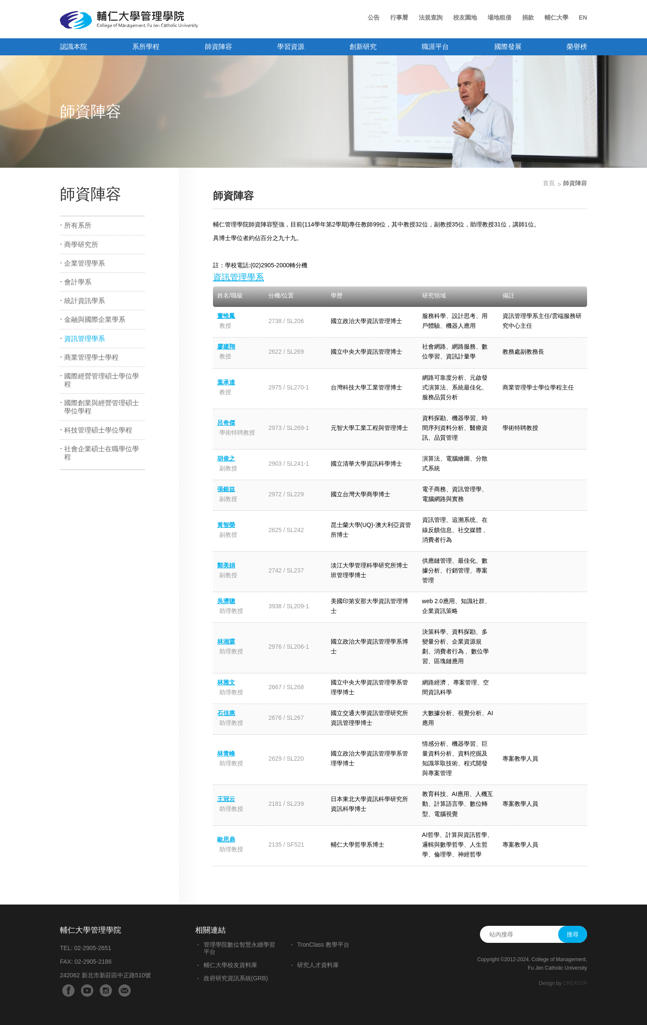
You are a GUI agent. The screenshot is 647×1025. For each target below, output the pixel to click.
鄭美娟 (226, 565)
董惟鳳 (226, 315)
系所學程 (145, 46)
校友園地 (465, 17)
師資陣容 (218, 46)
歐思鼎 (226, 839)
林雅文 (226, 682)
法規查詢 (431, 17)
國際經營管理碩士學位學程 (101, 380)
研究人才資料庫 (318, 965)
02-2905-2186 (92, 961)
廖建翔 (226, 346)
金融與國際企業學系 (94, 319)
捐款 (528, 17)
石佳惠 (226, 713)
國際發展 (508, 46)
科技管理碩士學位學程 (98, 430)
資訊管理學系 (84, 338)
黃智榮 (226, 524)
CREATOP (575, 983)
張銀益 (226, 489)
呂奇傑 (226, 422)
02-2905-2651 (92, 948)
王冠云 (226, 799)
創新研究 (363, 46)
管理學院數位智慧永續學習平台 (239, 948)
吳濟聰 (226, 601)
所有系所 (77, 225)
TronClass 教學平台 (323, 944)
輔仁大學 (556, 17)
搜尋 (573, 934)
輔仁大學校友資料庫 (230, 965)
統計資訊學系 (84, 300)
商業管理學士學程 (91, 357)
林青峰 (226, 753)
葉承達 (226, 382)
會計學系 (77, 282)
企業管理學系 (84, 263)
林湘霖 (226, 641)
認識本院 (73, 46)
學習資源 (290, 46)
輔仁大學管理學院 (129, 20)
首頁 (549, 183)
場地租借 (499, 17)
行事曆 (399, 17)
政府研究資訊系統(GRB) (236, 978)
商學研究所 (81, 244)
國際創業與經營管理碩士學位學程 (101, 407)
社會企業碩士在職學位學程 (101, 453)
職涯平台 (435, 46)
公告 (374, 17)
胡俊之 (226, 458)
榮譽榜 (577, 46)
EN (583, 17)
